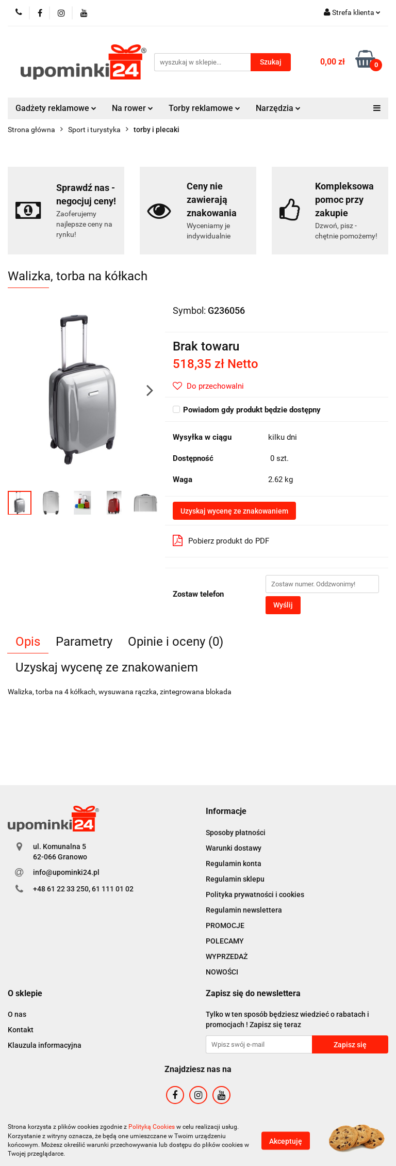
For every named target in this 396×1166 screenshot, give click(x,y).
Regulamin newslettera (244, 910)
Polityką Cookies (151, 1126)
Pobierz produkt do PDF (221, 540)
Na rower (132, 108)
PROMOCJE (225, 925)
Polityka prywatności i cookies (255, 894)
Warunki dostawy (233, 848)
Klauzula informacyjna (44, 1045)
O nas (17, 1014)
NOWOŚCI (222, 972)
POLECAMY (225, 941)
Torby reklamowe (204, 108)
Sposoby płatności (236, 832)
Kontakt (21, 1030)
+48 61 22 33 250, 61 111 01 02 (83, 889)
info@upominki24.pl (66, 872)
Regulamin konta (233, 863)
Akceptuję (285, 1141)
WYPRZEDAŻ (227, 956)
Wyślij (283, 605)
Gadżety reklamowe (55, 108)
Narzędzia (278, 108)
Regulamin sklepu (235, 879)
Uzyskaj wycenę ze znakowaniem (234, 511)
